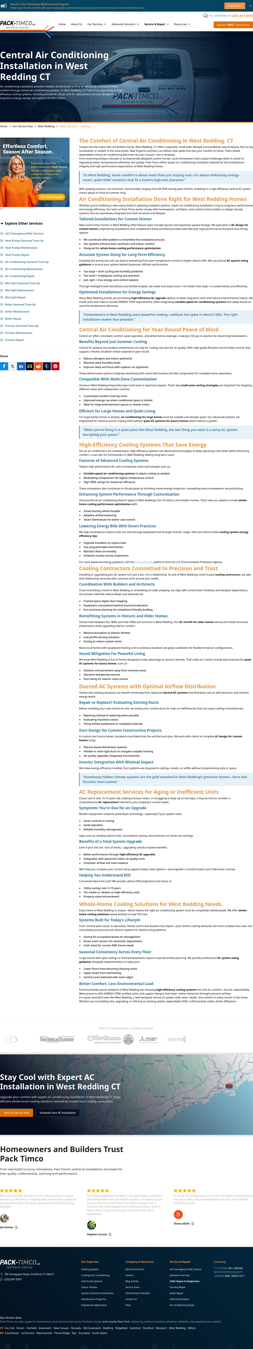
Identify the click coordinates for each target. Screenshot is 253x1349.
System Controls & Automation (97, 1293)
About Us (76, 24)
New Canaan (61, 1328)
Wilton (192, 1328)
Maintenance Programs (93, 1299)
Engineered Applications (94, 1305)
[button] (97, 24)
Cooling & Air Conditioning (95, 1275)
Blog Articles (132, 1281)
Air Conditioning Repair (182, 1305)
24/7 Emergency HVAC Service (185, 1269)
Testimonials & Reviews (137, 1293)
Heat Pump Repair (179, 1299)
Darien (20, 1328)
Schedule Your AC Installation (58, 1113)
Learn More (235, 6)
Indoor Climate (89, 1287)
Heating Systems (90, 1269)
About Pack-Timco (134, 1269)
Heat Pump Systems (91, 1281)
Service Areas (132, 1287)
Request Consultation (233, 25)
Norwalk (76, 1328)
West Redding (177, 1328)
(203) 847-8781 (242, 16)
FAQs (128, 1305)
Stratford (148, 1328)
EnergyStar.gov (144, 562)
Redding (108, 1328)
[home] (17, 24)
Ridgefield (121, 1328)
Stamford (135, 1328)
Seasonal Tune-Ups (180, 1275)
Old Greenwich (92, 1328)
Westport (161, 1328)
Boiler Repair (176, 1293)
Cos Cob (9, 1328)
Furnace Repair (178, 1287)
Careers (129, 1275)
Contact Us (131, 1299)
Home (62, 24)
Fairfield (31, 1328)
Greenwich (45, 1328)
